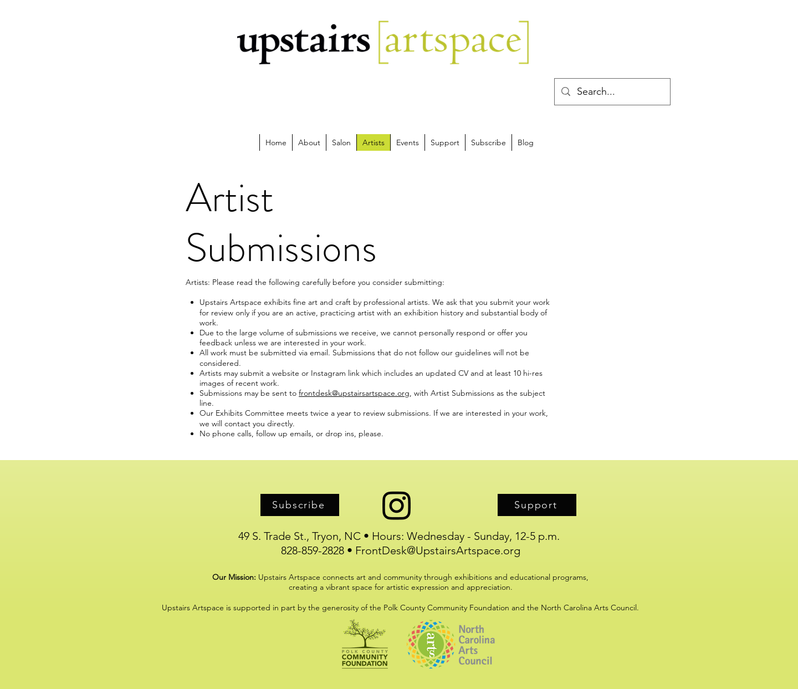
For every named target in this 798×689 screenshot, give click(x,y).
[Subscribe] (299, 505)
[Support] (537, 505)
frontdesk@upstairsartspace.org (354, 393)
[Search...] (612, 92)
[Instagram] (397, 505)
